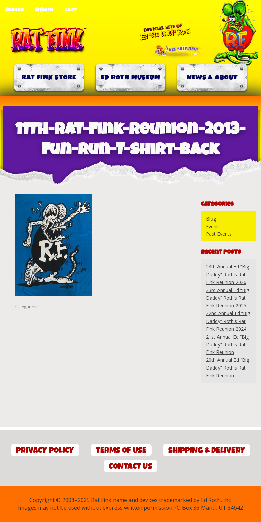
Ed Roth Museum (130, 77)
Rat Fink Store (49, 77)
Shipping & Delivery (206, 450)
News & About (212, 77)
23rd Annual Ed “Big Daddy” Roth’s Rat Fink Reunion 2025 (227, 298)
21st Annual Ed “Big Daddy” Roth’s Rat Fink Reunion (227, 344)
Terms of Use (121, 450)
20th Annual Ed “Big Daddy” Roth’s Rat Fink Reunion (227, 368)
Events (213, 226)
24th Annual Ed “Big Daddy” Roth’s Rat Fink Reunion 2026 (227, 274)
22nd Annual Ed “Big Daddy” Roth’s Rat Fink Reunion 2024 (228, 321)
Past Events (219, 234)
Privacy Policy (45, 450)
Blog (211, 218)
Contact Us (130, 466)
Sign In (44, 10)
